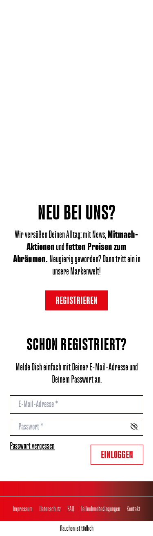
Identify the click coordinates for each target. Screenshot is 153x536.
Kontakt (133, 508)
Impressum (23, 508)
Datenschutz (50, 508)
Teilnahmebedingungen (100, 508)
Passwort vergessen (32, 445)
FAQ (70, 508)
